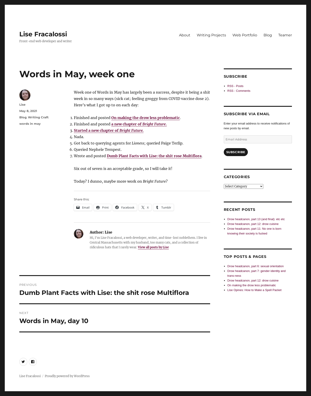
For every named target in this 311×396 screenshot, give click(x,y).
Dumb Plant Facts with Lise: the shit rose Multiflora (154, 156)
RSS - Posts (235, 86)
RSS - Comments (238, 90)
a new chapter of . (139, 124)
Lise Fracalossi (43, 34)
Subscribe (235, 152)
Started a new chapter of (109, 130)
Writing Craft (38, 117)
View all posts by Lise (153, 247)
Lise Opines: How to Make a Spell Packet (254, 290)
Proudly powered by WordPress (67, 376)
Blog (268, 35)
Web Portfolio (244, 35)
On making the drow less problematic (145, 117)
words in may (30, 123)
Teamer (285, 35)
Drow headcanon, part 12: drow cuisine (253, 224)
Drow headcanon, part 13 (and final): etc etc (256, 219)
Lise (22, 104)
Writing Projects (211, 35)
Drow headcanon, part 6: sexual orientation (255, 266)
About (184, 35)
